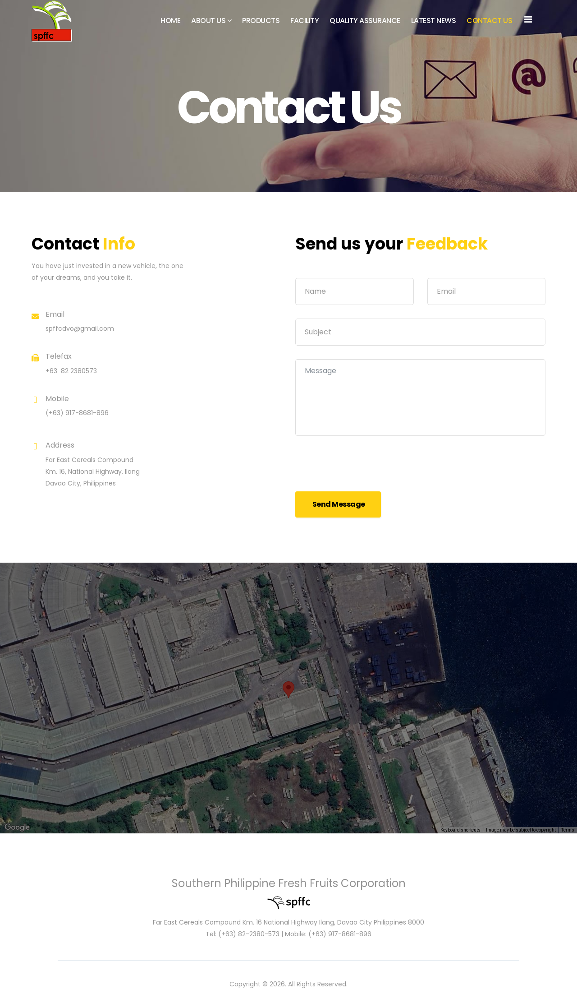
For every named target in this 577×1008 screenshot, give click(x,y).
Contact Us (489, 20)
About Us (208, 20)
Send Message (338, 504)
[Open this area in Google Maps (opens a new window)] (17, 827)
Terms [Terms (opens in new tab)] (567, 830)
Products (260, 20)
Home (170, 20)
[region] (288, 698)
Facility (304, 20)
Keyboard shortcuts (460, 830)
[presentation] (363, 467)
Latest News (433, 20)
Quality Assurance (365, 20)
